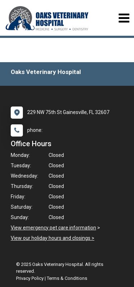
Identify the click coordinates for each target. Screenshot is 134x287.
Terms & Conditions (67, 278)
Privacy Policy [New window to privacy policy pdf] (30, 278)
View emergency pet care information (53, 228)
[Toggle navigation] (124, 18)
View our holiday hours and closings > (52, 238)
